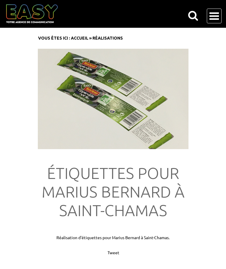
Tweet (113, 252)
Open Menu (214, 16)
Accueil (79, 38)
